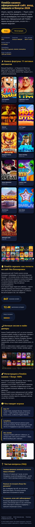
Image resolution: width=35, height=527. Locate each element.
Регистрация (19, 31)
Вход (6, 31)
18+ (16, 518)
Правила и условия (6, 517)
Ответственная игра (18, 517)
